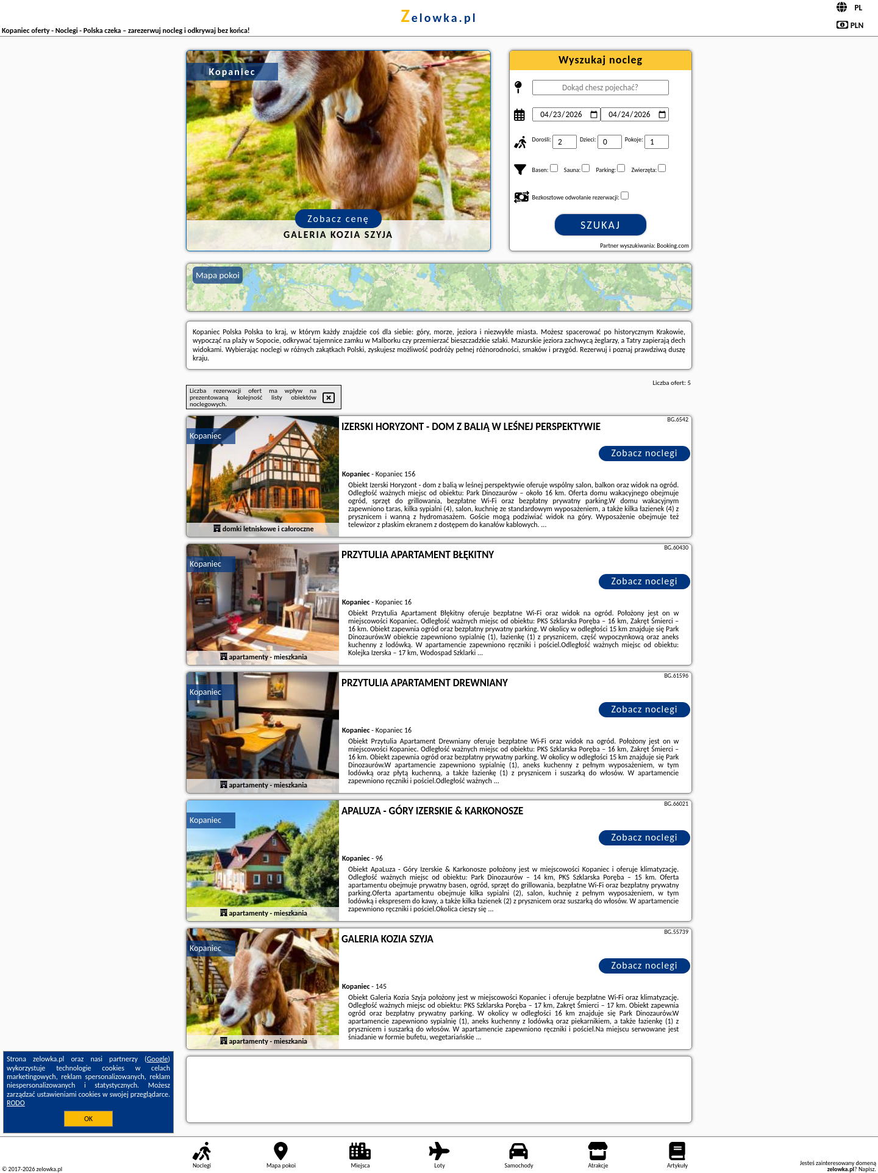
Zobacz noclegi (645, 453)
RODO (16, 1103)
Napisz (866, 1169)
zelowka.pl (439, 17)
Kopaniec (205, 436)
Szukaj (600, 225)
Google (157, 1059)
